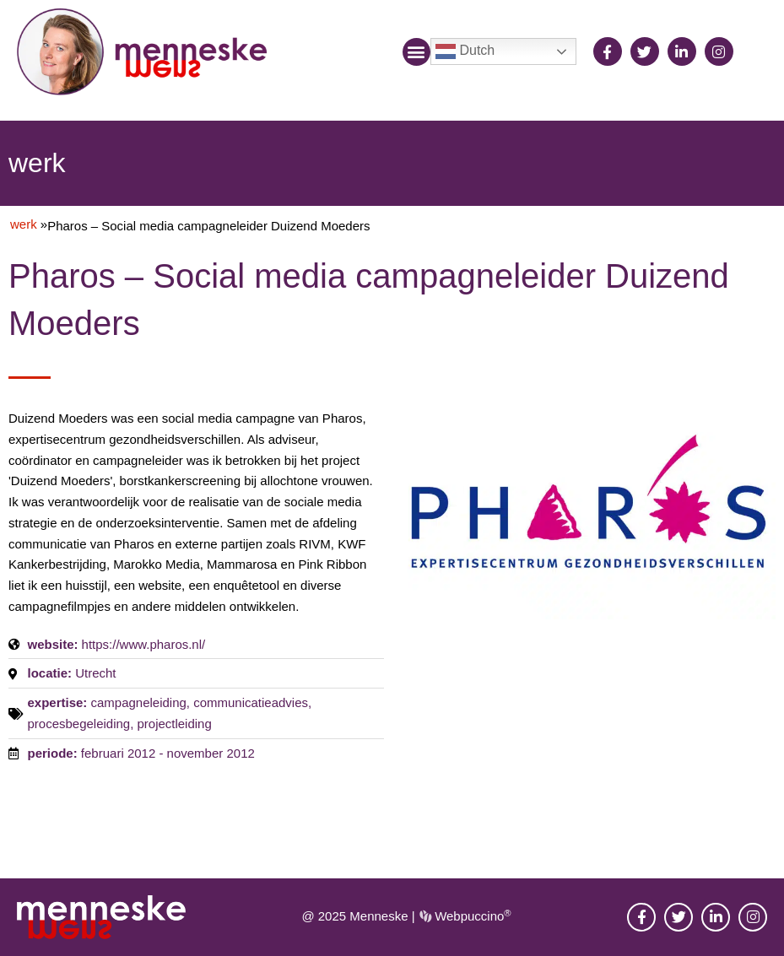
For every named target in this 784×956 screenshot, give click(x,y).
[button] (416, 52)
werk (23, 224)
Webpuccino (471, 916)
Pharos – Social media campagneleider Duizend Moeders (208, 226)
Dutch (465, 51)
